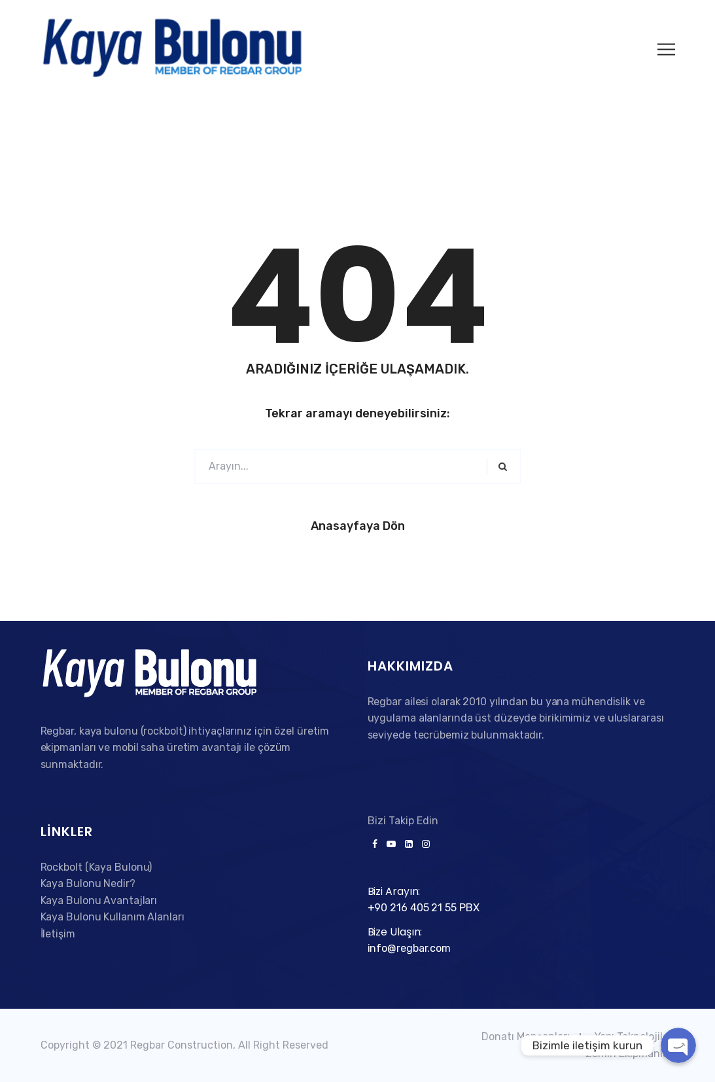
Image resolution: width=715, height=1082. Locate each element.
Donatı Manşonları (525, 1036)
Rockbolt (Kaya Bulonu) (96, 867)
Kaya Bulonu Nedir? (88, 883)
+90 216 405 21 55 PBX (424, 907)
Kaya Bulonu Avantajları (99, 900)
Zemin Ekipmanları (630, 1053)
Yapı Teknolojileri (635, 1036)
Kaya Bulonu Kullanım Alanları (112, 917)
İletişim (58, 934)
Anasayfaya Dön (358, 526)
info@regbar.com (409, 948)
